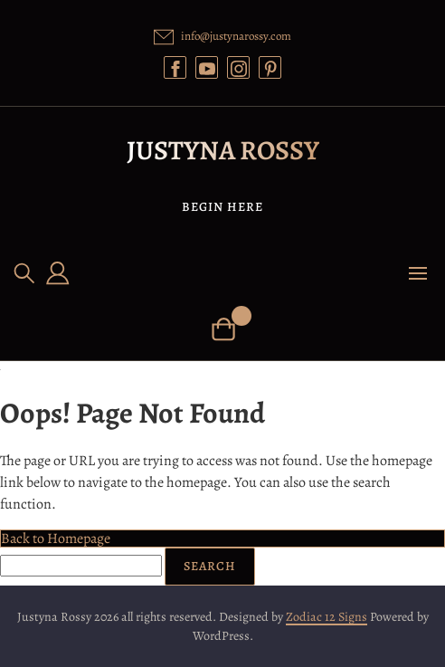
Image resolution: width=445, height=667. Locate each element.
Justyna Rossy (223, 150)
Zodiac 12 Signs (326, 616)
